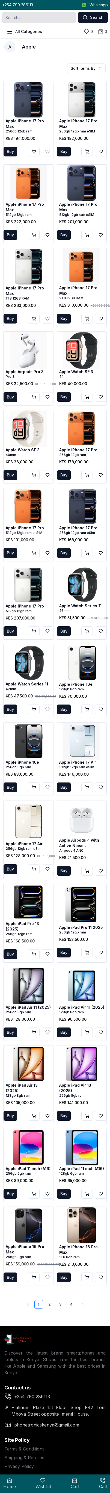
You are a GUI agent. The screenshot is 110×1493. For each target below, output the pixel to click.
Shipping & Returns (24, 1457)
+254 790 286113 (17, 4)
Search (92, 17)
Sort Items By (86, 68)
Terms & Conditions (24, 1449)
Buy (10, 151)
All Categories (24, 31)
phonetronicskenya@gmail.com (41, 1425)
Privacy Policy (19, 1466)
